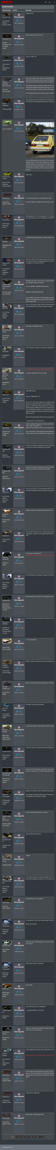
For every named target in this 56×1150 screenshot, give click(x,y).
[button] (46, 2)
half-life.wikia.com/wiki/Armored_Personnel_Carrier (41, 555)
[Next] (43, 1137)
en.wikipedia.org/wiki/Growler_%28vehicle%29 (39, 369)
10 (37, 1137)
